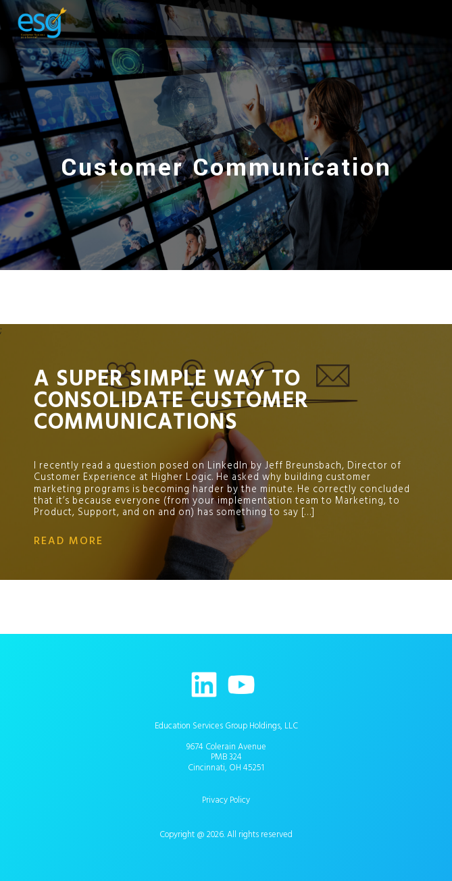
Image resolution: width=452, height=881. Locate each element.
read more (68, 540)
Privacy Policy (226, 800)
